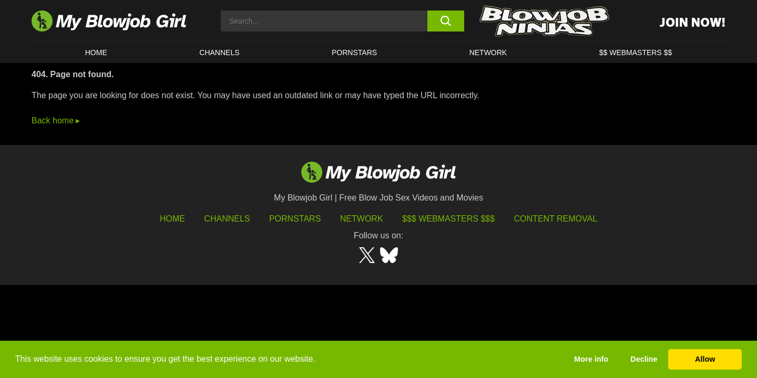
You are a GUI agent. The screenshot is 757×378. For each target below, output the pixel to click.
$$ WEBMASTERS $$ (635, 52)
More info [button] (591, 359)
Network (488, 52)
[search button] (445, 21)
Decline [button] (643, 359)
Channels (227, 218)
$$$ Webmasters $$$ (448, 218)
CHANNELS (219, 52)
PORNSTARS (354, 52)
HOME (96, 52)
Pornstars (295, 218)
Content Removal (556, 218)
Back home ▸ (56, 120)
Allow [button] (705, 359)
